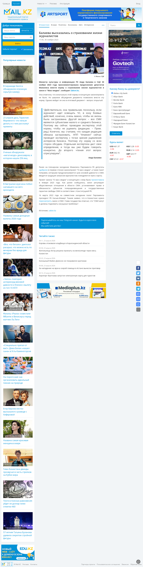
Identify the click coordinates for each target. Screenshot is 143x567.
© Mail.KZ (17, 564)
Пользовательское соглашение (108, 564)
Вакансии (125, 564)
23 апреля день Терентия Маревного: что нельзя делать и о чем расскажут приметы (18, 112)
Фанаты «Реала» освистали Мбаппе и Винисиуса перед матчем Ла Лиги (18, 307)
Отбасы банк (119, 117)
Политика (62, 25)
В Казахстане (44, 25)
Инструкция (65, 3)
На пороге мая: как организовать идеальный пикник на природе (18, 370)
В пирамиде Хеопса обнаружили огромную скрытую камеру (18, 79)
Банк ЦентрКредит (121, 110)
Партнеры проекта (88, 564)
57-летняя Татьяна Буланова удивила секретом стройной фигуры (18, 526)
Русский (16, 3)
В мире (54, 25)
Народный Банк (120, 120)
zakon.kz (52, 210)
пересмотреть (45, 201)
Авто (81, 25)
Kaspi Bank (118, 127)
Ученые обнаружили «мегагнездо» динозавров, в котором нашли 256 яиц (18, 146)
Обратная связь (136, 564)
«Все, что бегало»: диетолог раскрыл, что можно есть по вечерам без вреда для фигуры (18, 239)
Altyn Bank (118, 96)
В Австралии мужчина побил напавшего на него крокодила (18, 177)
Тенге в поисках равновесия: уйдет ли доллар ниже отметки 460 (18, 494)
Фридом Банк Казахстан (124, 123)
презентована (97, 180)
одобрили (43, 170)
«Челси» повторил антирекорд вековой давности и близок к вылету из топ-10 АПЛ (18, 274)
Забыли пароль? (10, 49)
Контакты (33, 564)
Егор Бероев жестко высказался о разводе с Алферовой (18, 402)
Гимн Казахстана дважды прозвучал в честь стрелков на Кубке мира (18, 462)
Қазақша (6, 3)
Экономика (72, 25)
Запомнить (28, 49)
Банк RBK (117, 106)
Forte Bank (118, 103)
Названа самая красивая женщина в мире (18, 432)
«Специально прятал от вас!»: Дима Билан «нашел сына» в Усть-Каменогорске (18, 339)
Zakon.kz (75, 90)
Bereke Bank (118, 100)
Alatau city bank (120, 93)
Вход (138, 3)
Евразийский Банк (121, 113)
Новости (42, 3)
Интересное (89, 25)
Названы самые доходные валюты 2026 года (18, 207)
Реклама (53, 3)
